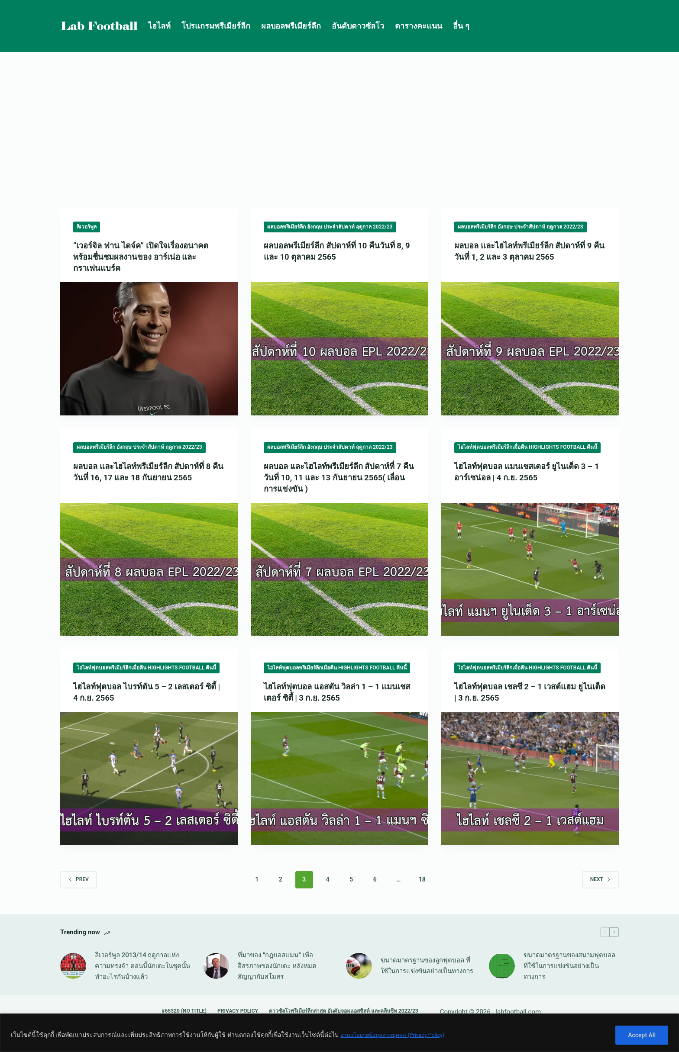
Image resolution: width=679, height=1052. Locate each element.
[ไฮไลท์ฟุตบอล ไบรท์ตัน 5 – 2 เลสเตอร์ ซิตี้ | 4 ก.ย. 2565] (149, 778)
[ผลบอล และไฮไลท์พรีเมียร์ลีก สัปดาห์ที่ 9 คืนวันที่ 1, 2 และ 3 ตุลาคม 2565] (530, 348)
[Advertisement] (339, 116)
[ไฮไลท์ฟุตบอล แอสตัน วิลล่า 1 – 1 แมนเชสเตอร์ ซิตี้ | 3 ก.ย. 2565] (339, 778)
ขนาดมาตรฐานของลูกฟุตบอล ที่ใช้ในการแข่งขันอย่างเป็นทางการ (427, 965)
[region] (339, 1032)
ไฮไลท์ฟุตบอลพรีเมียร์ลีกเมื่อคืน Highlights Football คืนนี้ (527, 447)
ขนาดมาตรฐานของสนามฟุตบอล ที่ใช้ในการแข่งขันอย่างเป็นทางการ (569, 966)
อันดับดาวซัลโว (358, 25)
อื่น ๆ (461, 25)
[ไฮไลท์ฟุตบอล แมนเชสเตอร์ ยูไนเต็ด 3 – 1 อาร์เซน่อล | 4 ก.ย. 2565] (530, 569)
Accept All (642, 1035)
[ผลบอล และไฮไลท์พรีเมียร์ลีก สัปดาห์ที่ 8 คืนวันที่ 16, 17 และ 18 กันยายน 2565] (149, 569)
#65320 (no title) (184, 1011)
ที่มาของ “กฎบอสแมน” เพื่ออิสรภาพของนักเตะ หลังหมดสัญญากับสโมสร (277, 966)
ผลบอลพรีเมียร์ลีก (291, 25)
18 (422, 879)
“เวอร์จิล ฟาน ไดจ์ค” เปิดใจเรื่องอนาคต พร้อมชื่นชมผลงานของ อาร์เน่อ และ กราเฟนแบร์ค (147, 256)
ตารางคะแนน (418, 25)
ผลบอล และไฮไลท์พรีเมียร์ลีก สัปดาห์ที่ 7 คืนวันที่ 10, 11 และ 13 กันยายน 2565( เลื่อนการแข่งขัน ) (339, 477)
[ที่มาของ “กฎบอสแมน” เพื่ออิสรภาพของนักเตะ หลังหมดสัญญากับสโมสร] (216, 966)
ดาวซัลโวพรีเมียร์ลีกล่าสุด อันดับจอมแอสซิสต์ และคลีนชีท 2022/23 (343, 1011)
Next (600, 879)
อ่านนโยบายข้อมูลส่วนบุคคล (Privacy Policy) (399, 1035)
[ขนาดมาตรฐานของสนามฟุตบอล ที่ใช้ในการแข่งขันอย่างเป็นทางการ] (502, 966)
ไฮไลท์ (159, 25)
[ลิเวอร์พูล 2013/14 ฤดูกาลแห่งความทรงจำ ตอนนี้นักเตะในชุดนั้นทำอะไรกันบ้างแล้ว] (73, 966)
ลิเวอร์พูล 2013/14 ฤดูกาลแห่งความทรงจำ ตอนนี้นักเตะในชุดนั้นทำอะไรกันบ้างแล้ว (142, 966)
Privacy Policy (237, 1011)
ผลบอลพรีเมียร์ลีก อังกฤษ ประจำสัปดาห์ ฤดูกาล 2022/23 (330, 227)
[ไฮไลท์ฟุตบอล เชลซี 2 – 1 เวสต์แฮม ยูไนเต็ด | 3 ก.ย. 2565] (530, 778)
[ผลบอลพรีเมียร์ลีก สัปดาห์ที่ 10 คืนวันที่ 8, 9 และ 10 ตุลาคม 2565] (339, 348)
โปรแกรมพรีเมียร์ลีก (215, 25)
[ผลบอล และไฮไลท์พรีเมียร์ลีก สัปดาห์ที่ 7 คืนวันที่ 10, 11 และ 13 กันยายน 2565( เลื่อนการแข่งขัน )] (339, 569)
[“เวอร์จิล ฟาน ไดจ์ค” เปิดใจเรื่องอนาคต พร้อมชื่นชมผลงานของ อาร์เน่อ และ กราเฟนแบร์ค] (149, 348)
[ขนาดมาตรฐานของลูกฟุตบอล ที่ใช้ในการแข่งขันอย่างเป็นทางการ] (359, 966)
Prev (78, 879)
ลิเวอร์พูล (87, 227)
